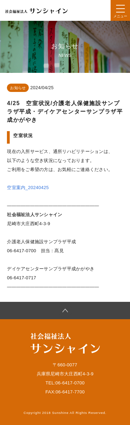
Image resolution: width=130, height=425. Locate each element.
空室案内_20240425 (28, 187)
